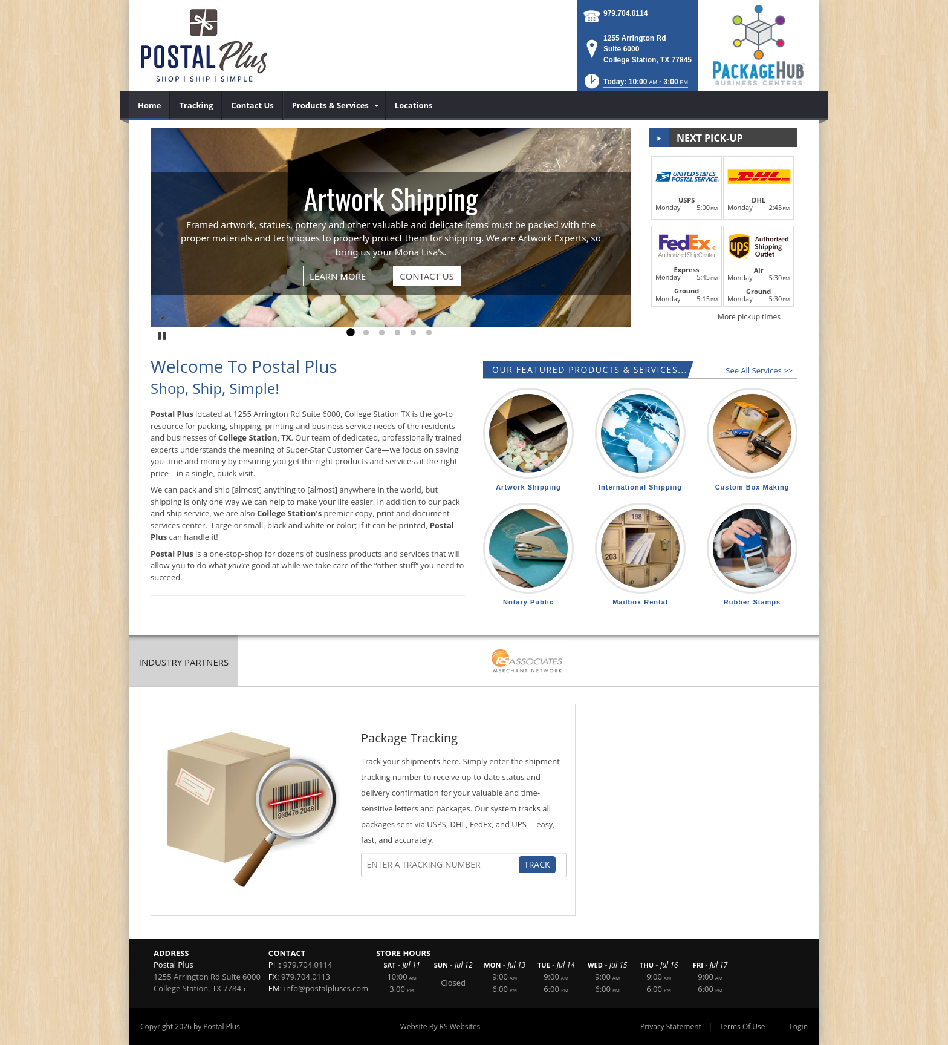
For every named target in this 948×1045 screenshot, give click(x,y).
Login (799, 1026)
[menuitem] (149, 105)
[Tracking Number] (442, 864)
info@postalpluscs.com (326, 988)
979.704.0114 (625, 13)
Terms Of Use (742, 1026)
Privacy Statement (670, 1026)
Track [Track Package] (537, 864)
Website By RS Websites (440, 1026)
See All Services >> (759, 370)
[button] (635, 85)
